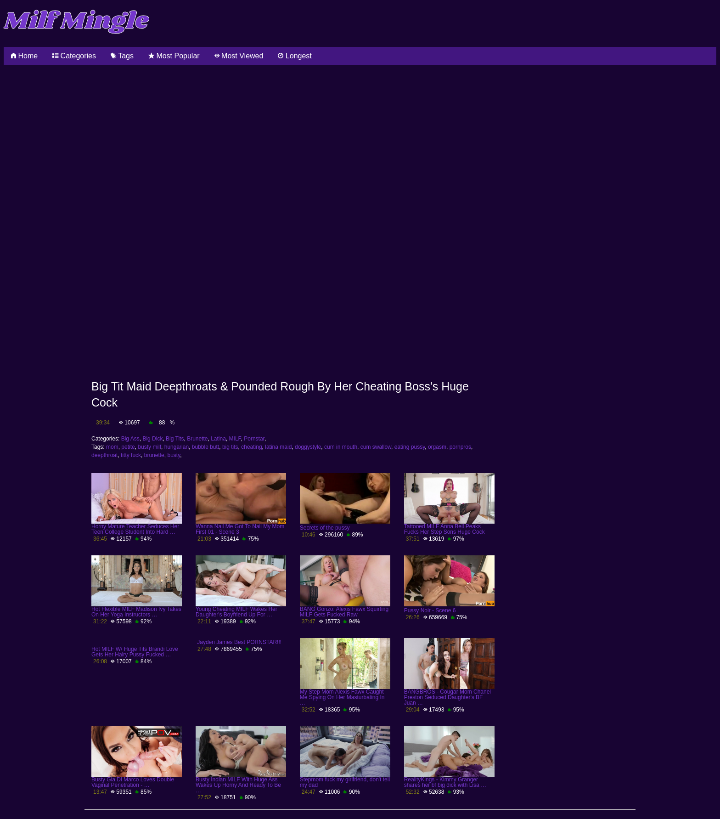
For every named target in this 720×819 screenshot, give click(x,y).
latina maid (278, 447)
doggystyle (308, 447)
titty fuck (131, 455)
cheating (251, 447)
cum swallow (375, 447)
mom (112, 447)
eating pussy (409, 447)
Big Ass (130, 438)
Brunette (197, 438)
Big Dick (152, 438)
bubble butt (205, 447)
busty (173, 455)
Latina (218, 438)
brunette (154, 455)
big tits (230, 447)
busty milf (149, 447)
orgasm (437, 447)
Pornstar (254, 438)
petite (128, 447)
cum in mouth (340, 447)
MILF (235, 438)
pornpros (460, 447)
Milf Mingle (76, 21)
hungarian (176, 447)
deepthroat (104, 455)
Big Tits (175, 438)
